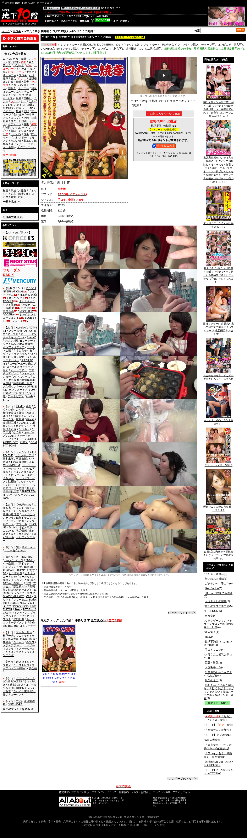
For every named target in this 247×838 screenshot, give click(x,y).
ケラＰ (17, 432)
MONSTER (26, 311)
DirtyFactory (24, 504)
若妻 (26, 81)
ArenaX (31, 337)
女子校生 (13, 62)
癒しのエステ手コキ (217, 606)
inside (29, 396)
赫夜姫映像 (9, 412)
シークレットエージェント (19, 467)
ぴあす (31, 570)
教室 (13, 197)
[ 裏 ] (68, 182)
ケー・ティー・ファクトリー (18, 437)
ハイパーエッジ (13, 560)
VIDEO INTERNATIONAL (19, 290)
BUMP (21, 570)
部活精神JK (20, 586)
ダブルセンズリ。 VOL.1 (218, 464)
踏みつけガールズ (19, 589)
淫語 (5, 94)
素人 (31, 62)
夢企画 (33, 668)
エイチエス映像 (19, 378)
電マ (31, 130)
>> (11, 201)
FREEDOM (211, 610)
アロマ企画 (11, 340)
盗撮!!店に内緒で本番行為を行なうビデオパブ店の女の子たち (218, 554)
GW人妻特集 (212, 740)
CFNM (7, 58)
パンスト (23, 85)
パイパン (16, 134)
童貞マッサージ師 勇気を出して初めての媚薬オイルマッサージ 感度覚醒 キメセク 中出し (218, 327)
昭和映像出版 (19, 461)
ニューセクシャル (15, 550)
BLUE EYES (17, 602)
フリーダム (20, 599)
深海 (5, 471)
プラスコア (28, 593)
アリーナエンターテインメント (20, 336)
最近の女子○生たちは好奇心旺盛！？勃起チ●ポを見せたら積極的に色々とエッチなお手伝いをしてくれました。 (218, 274)
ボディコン (14, 124)
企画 (26, 117)
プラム (15, 593)
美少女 (7, 65)
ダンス (22, 130)
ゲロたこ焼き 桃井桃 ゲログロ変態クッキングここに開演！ (59, 677)
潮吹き (12, 88)
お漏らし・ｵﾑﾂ (25, 107)
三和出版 (8, 458)
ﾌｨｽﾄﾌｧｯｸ (16, 140)
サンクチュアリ (24, 455)
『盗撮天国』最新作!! (218, 730)
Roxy (208, 636)
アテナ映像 (15, 330)
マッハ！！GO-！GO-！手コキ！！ (218, 420)
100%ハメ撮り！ (13, 583)
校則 (21, 197)
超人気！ (210, 631)
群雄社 (24, 442)
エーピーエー (17, 363)
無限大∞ (13, 638)
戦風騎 (12, 481)
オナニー (23, 88)
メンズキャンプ (20, 652)
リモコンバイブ (21, 127)
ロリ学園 (30, 684)
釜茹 (21, 412)
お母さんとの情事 (216, 601)
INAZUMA (17, 343)
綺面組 (30, 419)
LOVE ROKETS (12, 681)
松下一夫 (8, 635)
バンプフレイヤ (12, 566)
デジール (21, 524)
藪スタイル (23, 661)
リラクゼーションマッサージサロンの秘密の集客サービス (218, 624)
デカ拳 (20, 520)
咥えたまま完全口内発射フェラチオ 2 (218, 507)
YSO (19, 701)
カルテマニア (24, 409)
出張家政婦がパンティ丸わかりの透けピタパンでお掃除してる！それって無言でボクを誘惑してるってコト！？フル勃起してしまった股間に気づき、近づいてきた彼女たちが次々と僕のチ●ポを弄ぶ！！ (218, 168)
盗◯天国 (21, 530)
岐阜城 (20, 419)
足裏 (13, 85)
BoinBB (28, 566)
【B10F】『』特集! (219, 724)
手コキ (17, 31)
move (23, 638)
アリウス (12, 334)
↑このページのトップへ (182, 612)
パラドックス (24, 563)
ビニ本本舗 (15, 573)
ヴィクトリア (11, 353)
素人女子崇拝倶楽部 (18, 490)
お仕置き (23, 190)
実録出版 (21, 458)
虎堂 (26, 534)
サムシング (23, 452)
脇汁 (21, 193)
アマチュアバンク (18, 372)
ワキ (26, 134)
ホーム (6, 31)
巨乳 (18, 98)
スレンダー (20, 137)
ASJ (32, 357)
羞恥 (13, 130)
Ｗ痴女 (209, 615)
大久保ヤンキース (14, 386)
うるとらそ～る (22, 350)
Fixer (17, 609)
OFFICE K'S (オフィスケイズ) (20, 388)
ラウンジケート (25, 678)
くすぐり (8, 111)
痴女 (13, 78)
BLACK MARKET (13, 596)
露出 (26, 124)
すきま (15, 471)
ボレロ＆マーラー (25, 625)
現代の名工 (211, 680)
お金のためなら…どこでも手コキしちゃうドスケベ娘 (218, 375)
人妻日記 (29, 579)
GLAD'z (23, 422)
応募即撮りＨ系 (22, 383)
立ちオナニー (24, 91)
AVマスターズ (21, 376)
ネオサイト (29, 547)
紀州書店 (16, 416)
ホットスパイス (18, 612)
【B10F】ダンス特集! (218, 735)
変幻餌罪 (18, 619)
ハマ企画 (26, 307)
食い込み (18, 114)
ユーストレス (21, 665)
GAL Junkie (212, 588)
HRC (24, 353)
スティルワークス (18, 494)
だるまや (18, 507)
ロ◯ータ (18, 65)
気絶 (18, 111)
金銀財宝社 (9, 422)
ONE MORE (15, 704)
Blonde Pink (20, 606)
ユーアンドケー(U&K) (18, 667)
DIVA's (13, 527)
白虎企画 (8, 311)
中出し (28, 98)
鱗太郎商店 (16, 684)
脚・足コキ (9, 75)
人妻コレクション (18, 578)
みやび (30, 642)
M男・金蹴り (21, 58)
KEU (11, 425)
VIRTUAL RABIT (26, 556)
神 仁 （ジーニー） (19, 484)
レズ (23, 101)
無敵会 (7, 642)
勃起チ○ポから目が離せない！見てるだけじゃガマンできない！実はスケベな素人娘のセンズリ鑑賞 (218, 692)
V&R (29, 596)
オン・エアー (19, 370)
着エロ (28, 140)
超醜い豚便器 (11, 514)
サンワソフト (17, 298)
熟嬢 (21, 488)
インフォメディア (14, 347)
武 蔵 (32, 638)
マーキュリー (24, 632)
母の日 (29, 560)
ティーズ (17, 321)
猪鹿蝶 (29, 343)
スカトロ (19, 104)
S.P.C (6, 399)
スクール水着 (19, 121)
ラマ (27, 681)
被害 (5, 190)
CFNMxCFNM (11, 465)
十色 (22, 527)
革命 (28, 406)
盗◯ (26, 111)
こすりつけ (17, 94)
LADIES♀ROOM (14, 688)
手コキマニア (213, 649)
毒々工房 (16, 534)
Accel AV (21, 327)
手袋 (13, 190)
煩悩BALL (9, 570)
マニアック (23, 635)
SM (10, 104)
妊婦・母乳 (14, 81)
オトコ (30, 193)
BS (5, 573)
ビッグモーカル (20, 576)
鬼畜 (7, 127)
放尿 (30, 104)
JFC (31, 461)
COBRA (9, 314)
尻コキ (23, 75)
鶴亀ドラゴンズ (25, 517)
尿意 (13, 193)
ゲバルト (24, 429)
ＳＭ (5, 197)
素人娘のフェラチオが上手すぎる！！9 (218, 223)
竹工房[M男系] (28, 294)
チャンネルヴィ (22, 511)
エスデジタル (11, 360)
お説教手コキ (213, 667)
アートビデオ (16, 396)
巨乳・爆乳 (211, 662)
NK (18, 547)
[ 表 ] (58, 182)
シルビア (29, 468)
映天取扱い (20, 357)
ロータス (16, 694)
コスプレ (16, 117)
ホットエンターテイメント (18, 621)
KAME (20, 406)
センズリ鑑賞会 (214, 573)
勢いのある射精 (214, 578)
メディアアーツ (12, 645)
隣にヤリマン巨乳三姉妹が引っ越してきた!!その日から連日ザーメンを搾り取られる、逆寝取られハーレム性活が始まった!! (218, 108)
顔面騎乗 (8, 107)
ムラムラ (18, 642)
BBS (28, 583)
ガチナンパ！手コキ (217, 583)
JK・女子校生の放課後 (218, 593)
